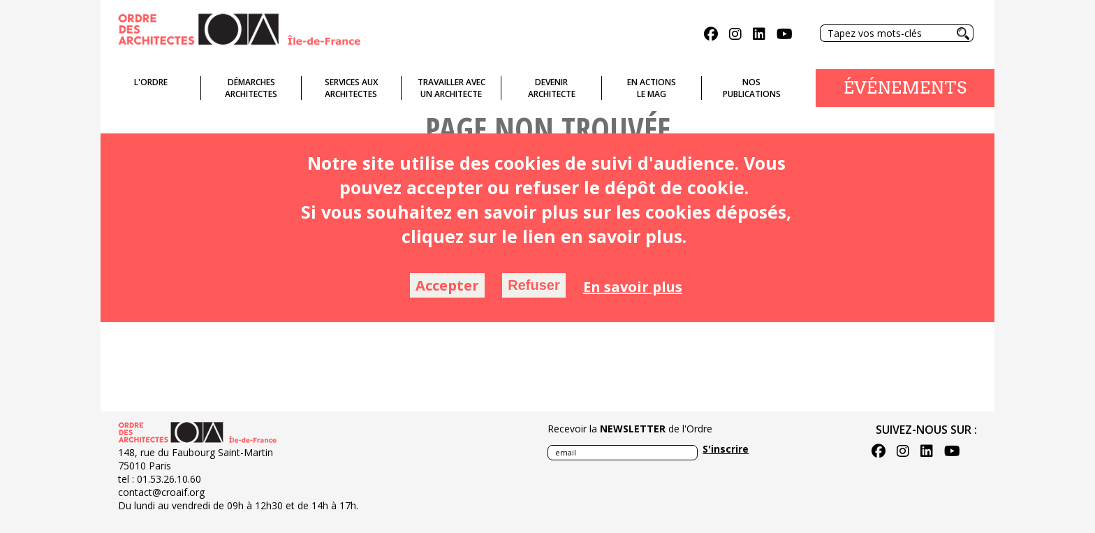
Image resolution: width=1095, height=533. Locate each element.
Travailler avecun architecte (451, 88)
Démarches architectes (251, 88)
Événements (905, 88)
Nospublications (752, 88)
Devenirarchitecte (551, 88)
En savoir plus (632, 286)
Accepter (447, 285)
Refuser (533, 285)
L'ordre (151, 82)
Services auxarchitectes (351, 88)
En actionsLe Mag (651, 88)
